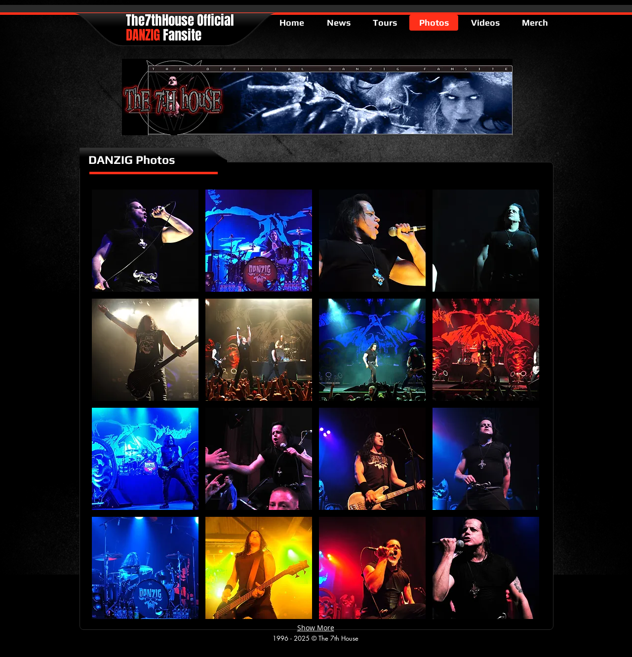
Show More (315, 627)
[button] (145, 241)
